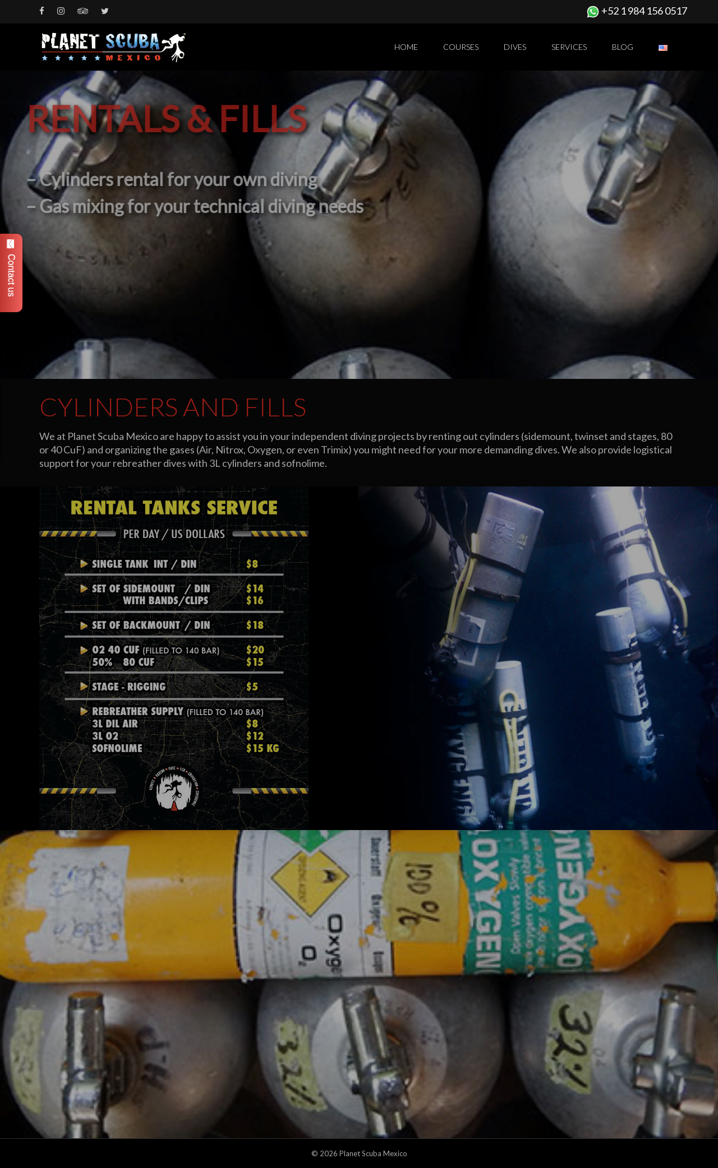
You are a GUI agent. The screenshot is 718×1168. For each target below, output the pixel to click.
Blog (622, 47)
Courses (460, 47)
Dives (515, 47)
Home (406, 47)
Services (569, 47)
